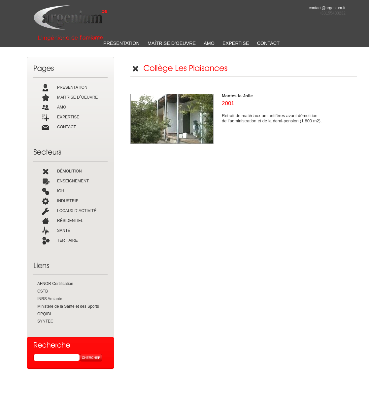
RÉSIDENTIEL (62, 220)
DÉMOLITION (61, 171)
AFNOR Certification (55, 283)
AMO (209, 43)
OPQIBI (44, 314)
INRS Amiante (49, 298)
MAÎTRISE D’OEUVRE (172, 43)
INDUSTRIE (60, 201)
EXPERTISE (235, 43)
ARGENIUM (70, 23)
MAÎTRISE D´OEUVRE (69, 97)
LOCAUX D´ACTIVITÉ (68, 210)
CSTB (42, 291)
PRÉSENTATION (121, 43)
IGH (52, 191)
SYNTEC (45, 321)
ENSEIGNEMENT (65, 181)
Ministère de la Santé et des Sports (68, 306)
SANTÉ (55, 230)
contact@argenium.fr (327, 8)
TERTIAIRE (59, 240)
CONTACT (268, 43)
